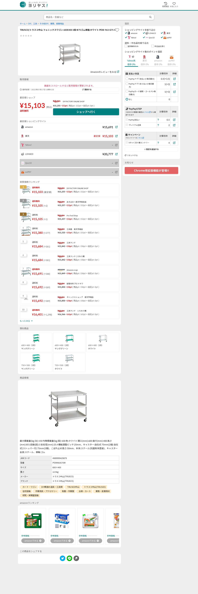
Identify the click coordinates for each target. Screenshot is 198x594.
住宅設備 (27, 491)
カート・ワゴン (30, 487)
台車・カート (85, 491)
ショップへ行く (86, 111)
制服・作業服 (68, 491)
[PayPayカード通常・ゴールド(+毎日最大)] (174, 92)
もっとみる (26, 321)
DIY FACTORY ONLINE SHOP (74, 101)
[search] (150, 17)
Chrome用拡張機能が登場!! (151, 170)
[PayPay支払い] (174, 120)
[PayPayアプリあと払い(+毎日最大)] (174, 84)
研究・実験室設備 (30, 495)
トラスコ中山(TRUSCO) (94, 487)
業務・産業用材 (103, 491)
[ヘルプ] (158, 120)
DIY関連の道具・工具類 (51, 487)
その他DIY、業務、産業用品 (52, 23)
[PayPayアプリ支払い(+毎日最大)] (174, 79)
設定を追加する (151, 149)
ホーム (23, 23)
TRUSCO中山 (73, 487)
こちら (147, 112)
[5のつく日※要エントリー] (174, 143)
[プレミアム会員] (174, 125)
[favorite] (117, 30)
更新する (87, 89)
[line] (69, 559)
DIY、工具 (32, 23)
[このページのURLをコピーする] (76, 558)
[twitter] (62, 559)
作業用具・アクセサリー (46, 491)
